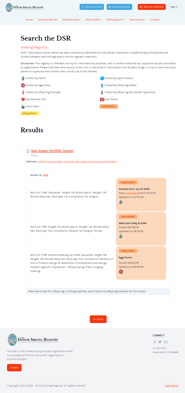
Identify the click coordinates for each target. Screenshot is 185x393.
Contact (154, 19)
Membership (71, 19)
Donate (14, 367)
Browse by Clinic (119, 6)
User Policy (171, 385)
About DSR (93, 19)
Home (29, 19)
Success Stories (47, 19)
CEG (45, 175)
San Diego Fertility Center (52, 151)
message (130, 193)
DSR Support (115, 19)
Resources (137, 19)
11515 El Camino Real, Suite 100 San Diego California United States (77, 161)
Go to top (98, 319)
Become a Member (152, 6)
